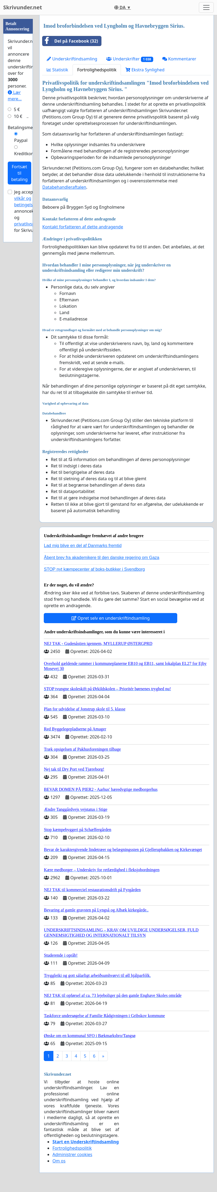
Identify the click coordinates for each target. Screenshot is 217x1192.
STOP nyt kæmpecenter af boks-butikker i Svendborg (94, 569)
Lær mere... (15, 95)
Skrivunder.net (22, 7)
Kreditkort (24, 154)
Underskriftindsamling (72, 59)
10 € (18, 116)
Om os (58, 1161)
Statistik (57, 70)
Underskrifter (129, 59)
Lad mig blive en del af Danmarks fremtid (82, 545)
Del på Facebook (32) (70, 41)
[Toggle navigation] (206, 7)
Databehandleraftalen (64, 187)
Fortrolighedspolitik (96, 70)
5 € (17, 109)
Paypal (20, 140)
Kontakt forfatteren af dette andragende (82, 227)
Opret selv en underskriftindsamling (111, 618)
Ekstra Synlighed (144, 70)
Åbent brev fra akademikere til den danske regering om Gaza (101, 557)
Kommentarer (179, 59)
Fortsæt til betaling (19, 173)
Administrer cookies (72, 1154)
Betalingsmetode (25, 127)
